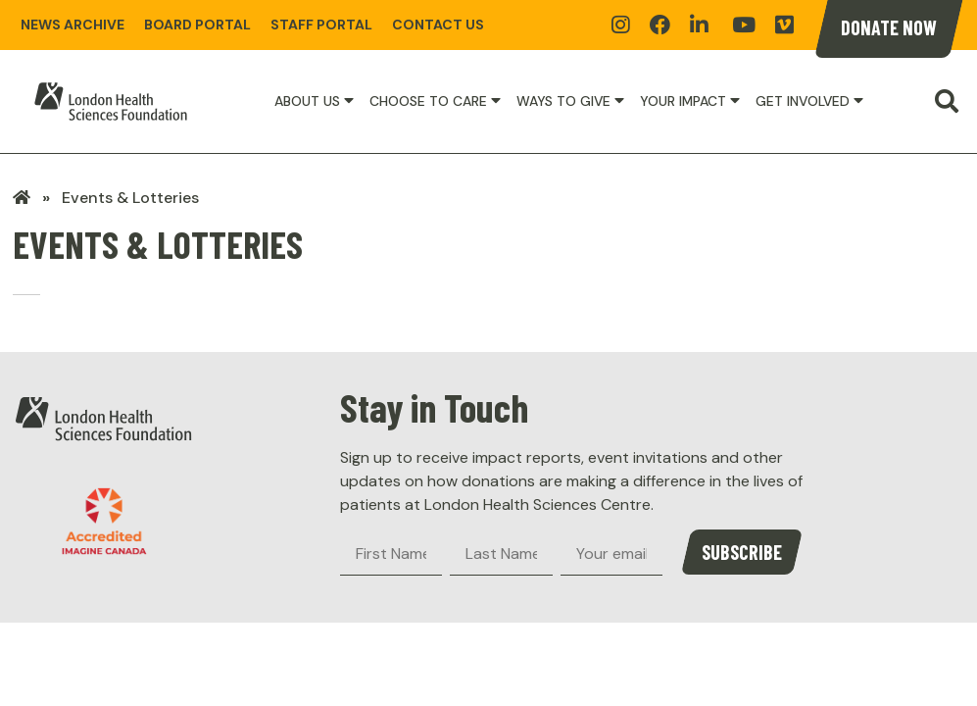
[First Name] (391, 554)
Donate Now (889, 27)
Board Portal (197, 24)
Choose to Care (428, 101)
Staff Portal (321, 24)
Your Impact (683, 101)
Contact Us (438, 24)
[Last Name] (501, 554)
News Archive (72, 24)
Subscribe (742, 552)
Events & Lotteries (130, 197)
